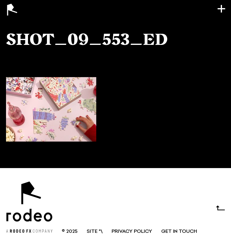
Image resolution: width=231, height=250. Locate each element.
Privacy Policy (132, 231)
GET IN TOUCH (179, 231)
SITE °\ (95, 231)
